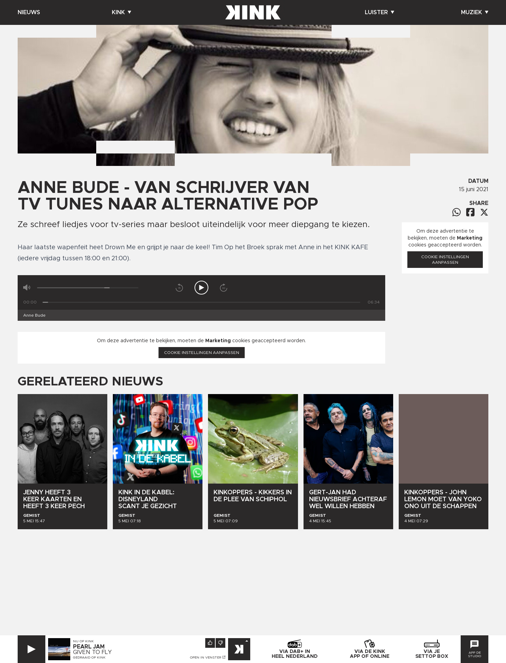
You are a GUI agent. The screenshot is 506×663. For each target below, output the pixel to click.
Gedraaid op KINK (89, 657)
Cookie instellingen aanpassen (201, 353)
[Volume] (87, 287)
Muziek (474, 12)
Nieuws (29, 12)
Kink (121, 12)
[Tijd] (201, 302)
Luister (379, 12)
